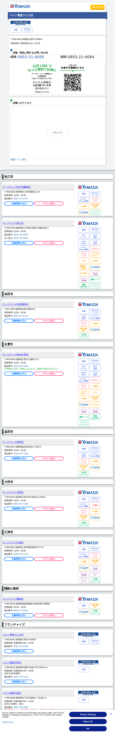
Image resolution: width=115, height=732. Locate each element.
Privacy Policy (7, 722)
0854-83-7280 (21, 504)
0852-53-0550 (21, 234)
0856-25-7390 (21, 453)
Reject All (87, 721)
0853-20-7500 (21, 366)
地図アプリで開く (18, 159)
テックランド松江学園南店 (16, 187)
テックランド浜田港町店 (15, 304)
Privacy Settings (88, 714)
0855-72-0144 (21, 677)
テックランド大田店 (13, 492)
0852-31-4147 (21, 198)
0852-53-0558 (21, 238)
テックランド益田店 (13, 442)
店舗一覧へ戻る (97, 7)
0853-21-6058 (31, 57)
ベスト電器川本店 (11, 662)
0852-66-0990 (21, 707)
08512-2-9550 (21, 610)
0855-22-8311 (21, 316)
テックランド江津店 (13, 542)
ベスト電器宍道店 (11, 693)
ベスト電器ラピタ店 (13, 634)
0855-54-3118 (21, 554)
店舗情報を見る (19, 203)
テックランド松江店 (13, 223)
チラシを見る (49, 203)
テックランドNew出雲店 (15, 354)
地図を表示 (57, 132)
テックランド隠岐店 (13, 599)
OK (88, 728)
